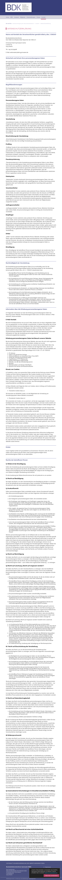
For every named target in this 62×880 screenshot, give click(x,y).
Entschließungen (31, 17)
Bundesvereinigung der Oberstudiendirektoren (23, 23)
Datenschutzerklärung (51, 873)
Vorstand (16, 17)
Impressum (48, 867)
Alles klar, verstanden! (51, 875)
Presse (38, 17)
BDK (11, 17)
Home (7, 17)
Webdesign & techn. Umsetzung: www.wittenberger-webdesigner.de (20, 878)
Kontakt (43, 17)
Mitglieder (22, 17)
